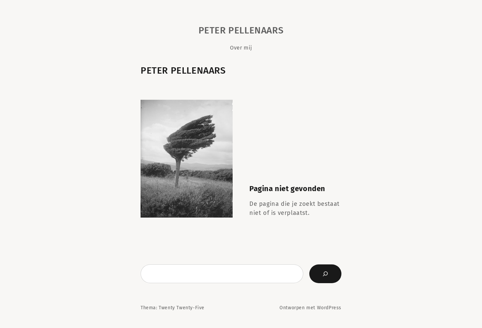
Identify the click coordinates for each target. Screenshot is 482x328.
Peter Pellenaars (241, 30)
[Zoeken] (325, 273)
